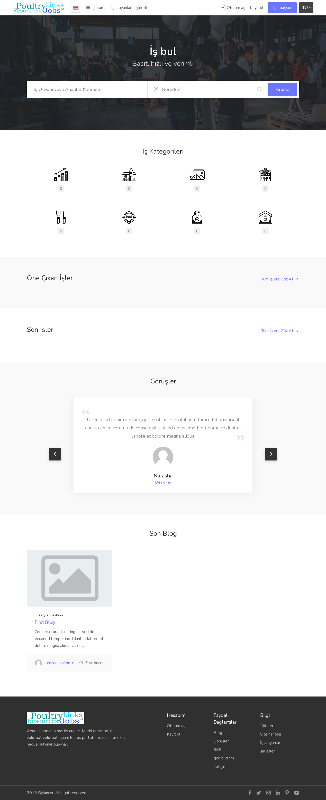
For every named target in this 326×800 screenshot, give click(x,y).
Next (271, 454)
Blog (218, 733)
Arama (282, 89)
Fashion (56, 615)
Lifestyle (42, 615)
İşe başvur (282, 8)
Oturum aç (233, 8)
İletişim (220, 766)
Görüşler (221, 741)
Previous (55, 454)
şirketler (143, 8)
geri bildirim (224, 758)
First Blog (45, 622)
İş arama (96, 8)
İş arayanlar (121, 8)
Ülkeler (266, 726)
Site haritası (270, 734)
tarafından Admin (54, 663)
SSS (217, 749)
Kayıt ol (256, 8)
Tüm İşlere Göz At (277, 279)
